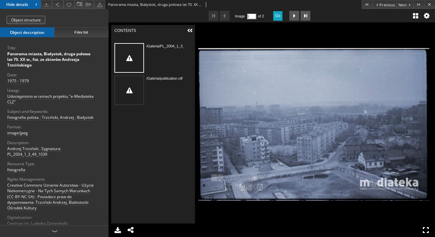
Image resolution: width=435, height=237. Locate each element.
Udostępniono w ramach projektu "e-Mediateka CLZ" (50, 99)
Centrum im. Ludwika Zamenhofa (37, 223)
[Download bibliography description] (88, 4)
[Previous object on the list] (385, 4)
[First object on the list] (367, 4)
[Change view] (79, 4)
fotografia (16, 169)
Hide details (22, 4)
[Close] (429, 4)
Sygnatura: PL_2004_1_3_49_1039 (34, 151)
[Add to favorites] (69, 4)
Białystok (85, 117)
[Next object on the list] (405, 4)
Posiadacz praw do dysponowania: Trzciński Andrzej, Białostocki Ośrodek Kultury (47, 202)
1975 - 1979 (18, 81)
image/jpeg (17, 133)
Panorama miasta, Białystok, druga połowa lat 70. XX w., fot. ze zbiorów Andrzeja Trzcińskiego (48, 59)
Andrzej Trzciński (22, 148)
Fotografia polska (23, 117)
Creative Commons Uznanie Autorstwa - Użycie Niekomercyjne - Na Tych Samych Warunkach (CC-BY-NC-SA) (50, 190)
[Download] (46, 4)
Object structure (26, 20)
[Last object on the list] (418, 4)
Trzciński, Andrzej (58, 117)
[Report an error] (99, 4)
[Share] (57, 4)
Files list (81, 32)
